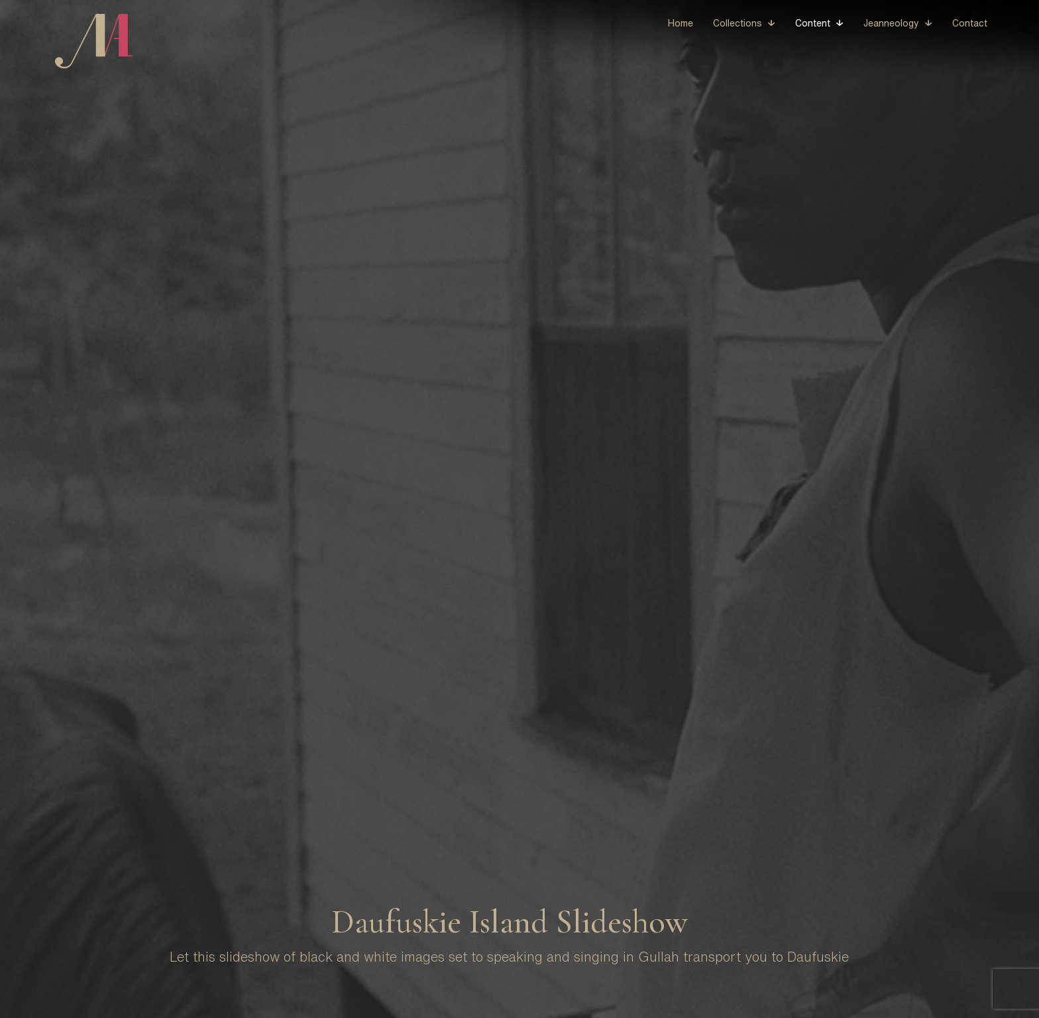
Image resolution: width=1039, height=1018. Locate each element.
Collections (737, 23)
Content (812, 23)
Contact (969, 23)
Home (680, 23)
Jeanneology (891, 23)
